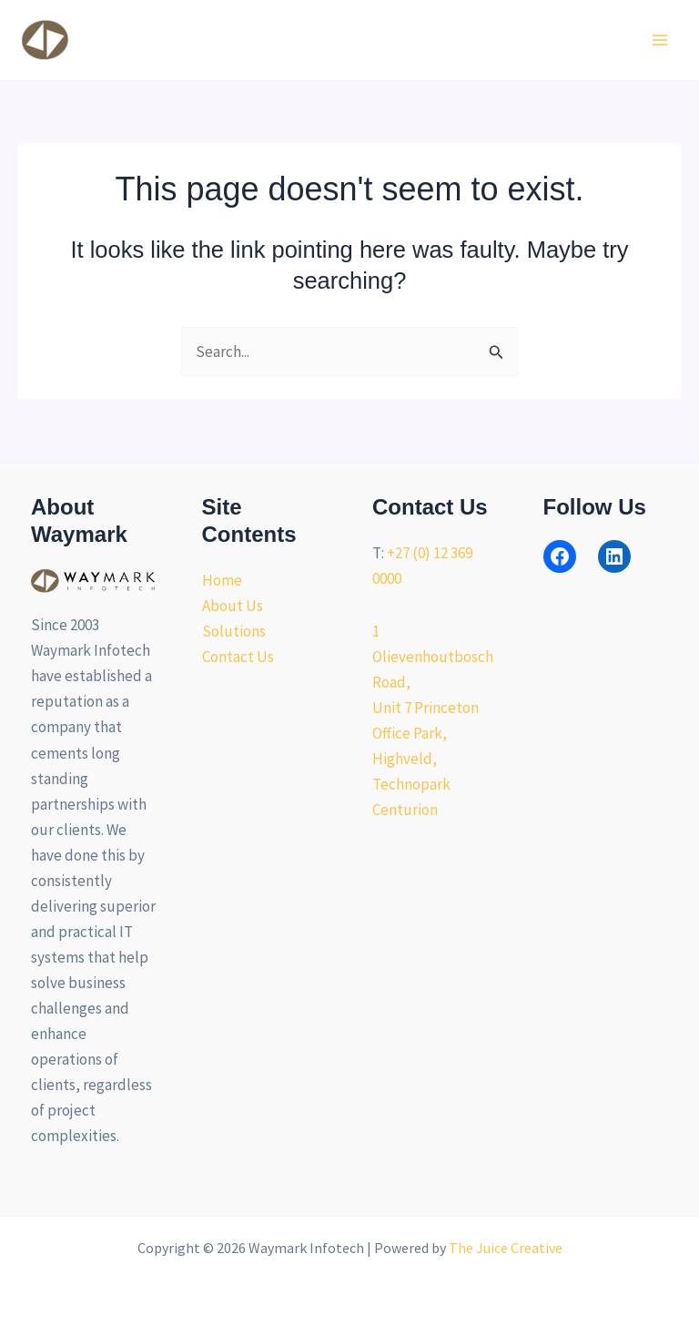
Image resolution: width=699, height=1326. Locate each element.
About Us (232, 606)
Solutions (234, 631)
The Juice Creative (505, 1248)
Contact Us (238, 657)
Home (222, 580)
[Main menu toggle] (661, 40)
